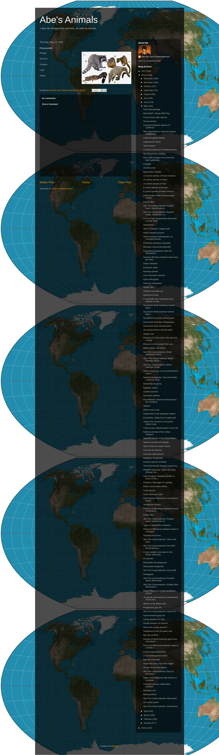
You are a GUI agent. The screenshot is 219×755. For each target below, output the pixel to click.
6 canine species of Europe (155, 187)
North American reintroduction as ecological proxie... (158, 237)
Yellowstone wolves (152, 504)
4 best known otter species (155, 117)
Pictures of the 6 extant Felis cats (158, 344)
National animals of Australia (156, 442)
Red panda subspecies (153, 566)
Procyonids (148, 558)
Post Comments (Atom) (62, 188)
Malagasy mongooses (153, 458)
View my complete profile (149, 61)
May (146, 106)
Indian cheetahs (150, 263)
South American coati (152, 494)
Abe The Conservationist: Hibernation (160, 698)
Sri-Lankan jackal (151, 702)
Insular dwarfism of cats (154, 619)
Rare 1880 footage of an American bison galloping (158, 158)
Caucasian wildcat (151, 395)
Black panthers (150, 694)
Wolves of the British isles (154, 603)
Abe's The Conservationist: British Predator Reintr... (158, 359)
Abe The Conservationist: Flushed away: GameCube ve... (158, 520)
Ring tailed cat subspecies (155, 562)
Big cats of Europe (151, 659)
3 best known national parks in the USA (160, 428)
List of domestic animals (154, 275)
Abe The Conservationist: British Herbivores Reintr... (157, 353)
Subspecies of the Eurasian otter (157, 631)
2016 (144, 75)
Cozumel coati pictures (153, 454)
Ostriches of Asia (150, 295)
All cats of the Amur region (155, 667)
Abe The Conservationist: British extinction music (157, 366)
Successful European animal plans (158, 318)
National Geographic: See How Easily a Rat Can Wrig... (160, 378)
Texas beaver (149, 146)
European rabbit (150, 267)
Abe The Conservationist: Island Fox (159, 611)
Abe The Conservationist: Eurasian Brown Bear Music (158, 579)
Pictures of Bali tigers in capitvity (157, 482)
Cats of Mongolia (150, 279)
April (146, 711)
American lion (149, 168)
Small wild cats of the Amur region (158, 663)
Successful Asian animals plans (157, 326)
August (147, 94)
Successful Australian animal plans (158, 322)
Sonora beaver (149, 121)
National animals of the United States (159, 438)
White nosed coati (151, 410)
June (146, 102)
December (149, 78)
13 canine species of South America (159, 176)
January (147, 723)
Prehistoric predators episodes (157, 243)
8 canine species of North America (158, 191)
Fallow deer (148, 515)
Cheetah (147, 164)
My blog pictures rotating (154, 154)
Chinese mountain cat (153, 291)
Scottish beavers (150, 391)
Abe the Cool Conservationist (155, 56)
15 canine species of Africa (155, 179)
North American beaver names (157, 446)
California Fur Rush (152, 142)
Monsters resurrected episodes (157, 247)
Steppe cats (148, 334)
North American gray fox (154, 615)
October (147, 86)
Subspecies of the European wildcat (159, 414)
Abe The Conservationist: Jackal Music (160, 706)
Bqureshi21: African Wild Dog (156, 113)
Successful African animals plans (158, 330)
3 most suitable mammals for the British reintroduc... (157, 553)
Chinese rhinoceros (152, 535)
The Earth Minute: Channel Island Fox (160, 466)
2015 (144, 728)
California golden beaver (154, 138)
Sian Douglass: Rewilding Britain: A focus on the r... (159, 477)
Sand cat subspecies (152, 283)
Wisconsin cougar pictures (155, 627)
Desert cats (148, 287)
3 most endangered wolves (155, 656)
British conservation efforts (155, 486)
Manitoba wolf (149, 690)
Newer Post (47, 182)
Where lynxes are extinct (154, 348)
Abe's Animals (69, 19)
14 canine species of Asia (154, 183)
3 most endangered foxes (154, 652)
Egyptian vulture (150, 388)
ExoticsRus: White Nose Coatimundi (159, 418)
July (146, 98)
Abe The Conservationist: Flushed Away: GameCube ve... (158, 207)
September (149, 90)
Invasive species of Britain (155, 462)
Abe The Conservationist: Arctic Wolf (159, 570)
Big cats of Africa (150, 635)
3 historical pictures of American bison (160, 149)
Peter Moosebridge (151, 109)
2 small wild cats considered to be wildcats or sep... (158, 300)
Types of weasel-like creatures (156, 525)
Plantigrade (148, 574)
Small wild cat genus (152, 384)
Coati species (149, 490)
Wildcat (146, 406)
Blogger (114, 746)
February (148, 719)
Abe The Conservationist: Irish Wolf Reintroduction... (159, 547)
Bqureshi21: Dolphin (152, 172)
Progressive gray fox (152, 607)
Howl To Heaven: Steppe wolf (156, 229)
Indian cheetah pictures (153, 233)
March (147, 715)
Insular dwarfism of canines (155, 623)
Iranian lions (148, 225)
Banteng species (150, 271)
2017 (144, 71)
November (149, 82)
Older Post (124, 182)
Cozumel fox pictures (152, 450)
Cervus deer (148, 202)
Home (86, 182)
